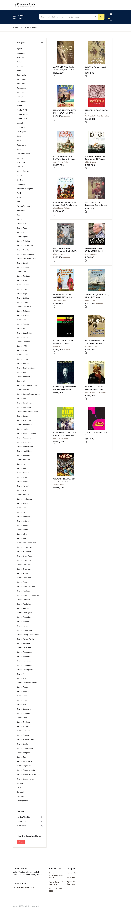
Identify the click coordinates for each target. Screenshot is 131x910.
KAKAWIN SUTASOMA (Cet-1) (61, 113)
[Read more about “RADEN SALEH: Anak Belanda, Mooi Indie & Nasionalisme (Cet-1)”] (54, 309)
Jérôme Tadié (58, 348)
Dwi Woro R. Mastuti (60, 116)
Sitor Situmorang (59, 208)
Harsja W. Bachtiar (60, 303)
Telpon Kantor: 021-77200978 (56, 883)
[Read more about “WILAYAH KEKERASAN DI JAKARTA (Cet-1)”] (54, 354)
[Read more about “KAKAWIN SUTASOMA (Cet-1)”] (54, 122)
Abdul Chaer (58, 256)
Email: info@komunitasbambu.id (56, 875)
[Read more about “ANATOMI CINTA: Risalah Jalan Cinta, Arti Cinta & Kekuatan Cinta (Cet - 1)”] (54, 74)
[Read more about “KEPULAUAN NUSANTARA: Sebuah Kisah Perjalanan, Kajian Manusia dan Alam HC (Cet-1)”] (54, 167)
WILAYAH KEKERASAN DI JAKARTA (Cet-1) (60, 345)
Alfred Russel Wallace (61, 160)
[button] (54, 214)
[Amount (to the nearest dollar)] (52, 17)
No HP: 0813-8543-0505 (56, 890)
